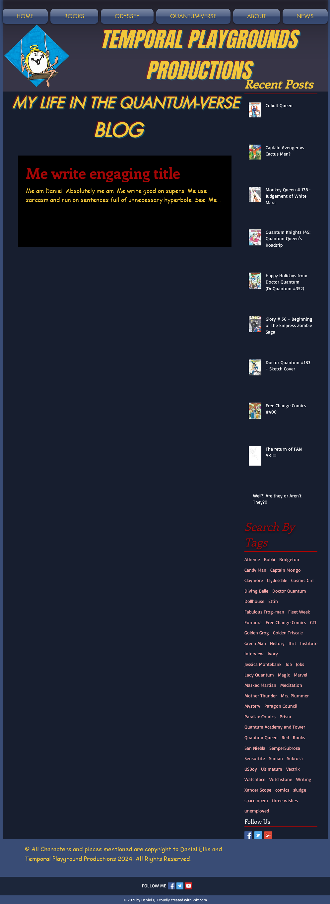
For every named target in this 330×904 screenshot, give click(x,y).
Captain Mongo (285, 570)
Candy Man (255, 570)
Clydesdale (277, 580)
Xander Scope (257, 790)
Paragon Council (280, 706)
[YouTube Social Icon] (188, 885)
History (277, 643)
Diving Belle (256, 591)
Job (289, 664)
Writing (303, 779)
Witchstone (280, 779)
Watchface (254, 779)
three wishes (285, 800)
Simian (276, 758)
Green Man (255, 643)
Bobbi (269, 559)
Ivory (273, 653)
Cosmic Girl (302, 580)
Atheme (252, 559)
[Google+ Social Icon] (268, 835)
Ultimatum (271, 769)
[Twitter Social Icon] (258, 835)
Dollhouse (254, 601)
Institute (308, 643)
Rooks (299, 737)
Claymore (253, 580)
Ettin (273, 601)
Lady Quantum (259, 675)
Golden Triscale (288, 632)
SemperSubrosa (284, 748)
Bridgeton (289, 559)
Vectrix (293, 769)
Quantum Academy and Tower (274, 727)
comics (282, 790)
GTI (313, 622)
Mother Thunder (260, 695)
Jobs (300, 664)
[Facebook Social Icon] (248, 835)
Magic (284, 675)
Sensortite (254, 758)
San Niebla (254, 748)
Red (285, 737)
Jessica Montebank (263, 664)
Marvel (300, 675)
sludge (299, 790)
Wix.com (200, 899)
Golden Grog (256, 632)
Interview (254, 653)
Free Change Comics (286, 622)
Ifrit (292, 643)
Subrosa (295, 758)
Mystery (252, 706)
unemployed (256, 810)
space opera (256, 800)
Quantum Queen (261, 737)
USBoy (250, 769)
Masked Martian (260, 685)
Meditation (291, 685)
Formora (253, 622)
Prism (285, 716)
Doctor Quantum (289, 591)
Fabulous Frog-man (264, 611)
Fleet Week (299, 611)
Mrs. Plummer (295, 695)
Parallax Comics (260, 716)
